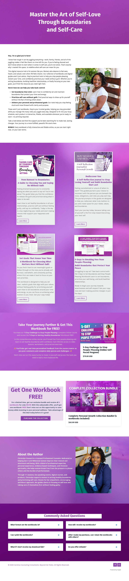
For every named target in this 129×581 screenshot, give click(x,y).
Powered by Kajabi (115, 576)
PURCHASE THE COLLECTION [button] (36, 423)
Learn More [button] (23, 222)
